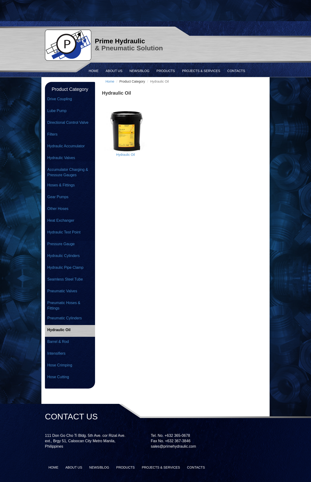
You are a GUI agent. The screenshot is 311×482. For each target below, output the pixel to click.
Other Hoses (57, 209)
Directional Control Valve (67, 122)
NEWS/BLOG (139, 71)
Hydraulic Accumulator (66, 146)
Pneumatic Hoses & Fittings (63, 305)
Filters (52, 134)
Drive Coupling (59, 99)
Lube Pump (57, 111)
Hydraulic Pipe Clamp (65, 267)
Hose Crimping (59, 365)
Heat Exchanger (60, 220)
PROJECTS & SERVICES (201, 71)
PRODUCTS (165, 71)
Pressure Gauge (61, 244)
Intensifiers (56, 353)
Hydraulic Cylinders (63, 256)
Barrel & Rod (58, 342)
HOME (94, 71)
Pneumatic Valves (62, 291)
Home (110, 81)
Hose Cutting (58, 377)
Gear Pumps (57, 197)
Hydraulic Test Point (63, 232)
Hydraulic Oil (59, 330)
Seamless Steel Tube (65, 279)
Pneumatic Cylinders (64, 318)
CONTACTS (236, 71)
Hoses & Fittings (61, 185)
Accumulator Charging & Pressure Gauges (67, 172)
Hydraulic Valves (61, 158)
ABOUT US (114, 71)
